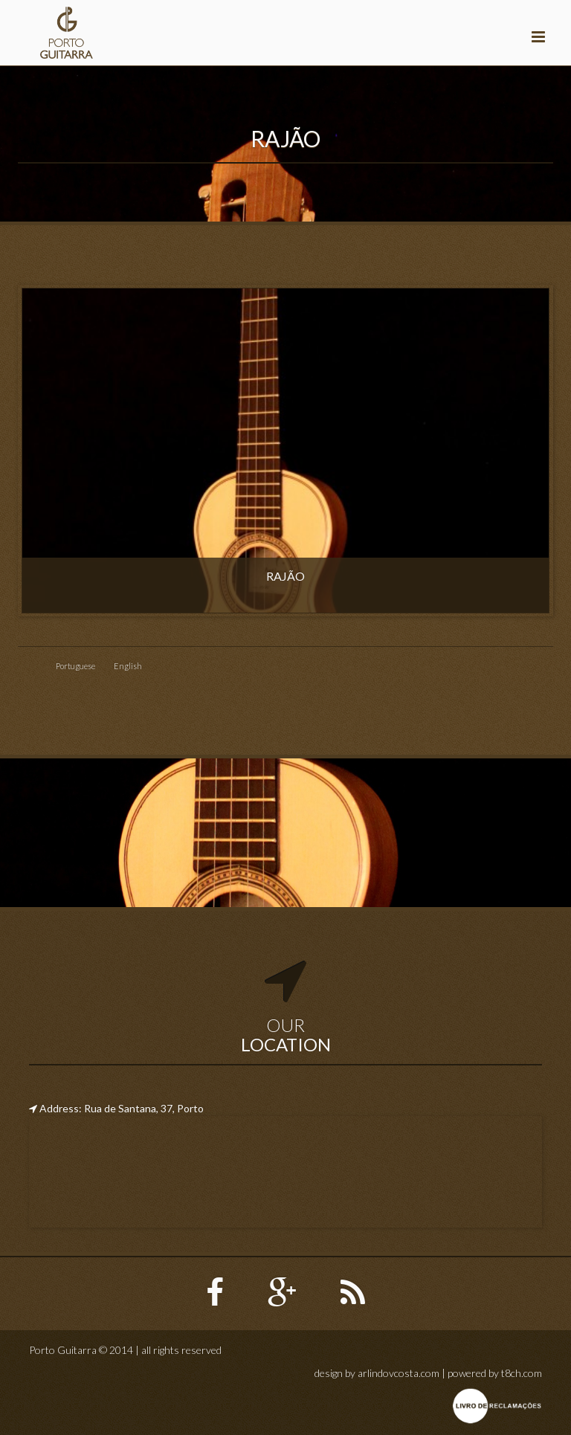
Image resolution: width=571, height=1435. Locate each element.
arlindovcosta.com (398, 1373)
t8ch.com (521, 1373)
